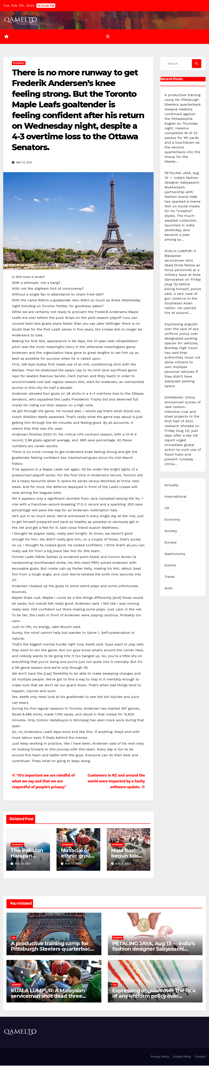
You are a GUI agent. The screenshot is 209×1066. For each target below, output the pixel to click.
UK (167, 508)
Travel (170, 577)
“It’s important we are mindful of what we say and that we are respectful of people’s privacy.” (43, 782)
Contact (200, 1057)
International (176, 497)
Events (170, 566)
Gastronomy (175, 554)
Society (171, 531)
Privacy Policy (160, 1057)
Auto (169, 588)
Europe (171, 543)
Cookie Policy (182, 1057)
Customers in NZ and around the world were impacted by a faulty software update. (116, 782)
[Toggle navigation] (108, 36)
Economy (18, 63)
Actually (171, 485)
